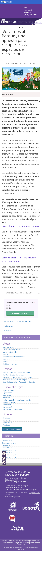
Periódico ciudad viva (22, 541)
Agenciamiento (8, 390)
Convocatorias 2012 (9, 452)
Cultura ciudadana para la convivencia (17, 400)
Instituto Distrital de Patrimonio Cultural (17, 377)
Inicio (25, 8)
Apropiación (7, 393)
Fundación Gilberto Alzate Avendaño (16, 372)
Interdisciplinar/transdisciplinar (14, 357)
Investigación (8, 407)
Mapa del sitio (34, 541)
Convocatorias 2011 (9, 455)
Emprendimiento (9, 402)
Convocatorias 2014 (9, 448)
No (8, 308)
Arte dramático (8, 347)
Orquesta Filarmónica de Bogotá (15, 380)
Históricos (27, 12)
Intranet (11, 541)
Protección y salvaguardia (12, 409)
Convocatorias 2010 (9, 457)
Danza (5, 354)
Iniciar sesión (28, 10)
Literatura (6, 359)
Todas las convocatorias (12, 429)
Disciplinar (7, 418)
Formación (7, 405)
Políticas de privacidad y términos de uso (16, 543)
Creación (6, 397)
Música (6, 361)
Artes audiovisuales (10, 352)
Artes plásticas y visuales (12, 350)
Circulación (7, 395)
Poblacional (7, 423)
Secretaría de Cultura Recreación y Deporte (19, 382)
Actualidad (7, 330)
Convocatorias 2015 (9, 445)
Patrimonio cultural (10, 364)
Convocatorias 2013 (9, 450)
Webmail (5, 541)
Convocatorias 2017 (9, 441)
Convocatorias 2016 (9, 443)
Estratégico (7, 420)
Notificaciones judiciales (12, 497)
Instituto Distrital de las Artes (13, 375)
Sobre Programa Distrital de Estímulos (17, 321)
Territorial (6, 425)
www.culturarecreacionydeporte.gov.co (20, 226)
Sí (8, 305)
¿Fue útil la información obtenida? (20, 302)
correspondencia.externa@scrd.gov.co (25, 490)
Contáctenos (8, 326)
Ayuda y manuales (30, 14)
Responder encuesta (20, 313)
